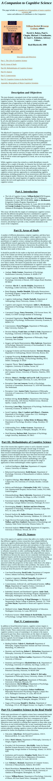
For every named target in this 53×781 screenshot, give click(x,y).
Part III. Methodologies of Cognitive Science (16, 68)
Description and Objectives (26, 57)
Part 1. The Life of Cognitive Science (14, 61)
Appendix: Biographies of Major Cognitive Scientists (19, 83)
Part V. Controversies (8, 75)
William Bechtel (33, 26)
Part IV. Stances (6, 72)
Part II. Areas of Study (9, 64)
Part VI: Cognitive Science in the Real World (16, 79)
